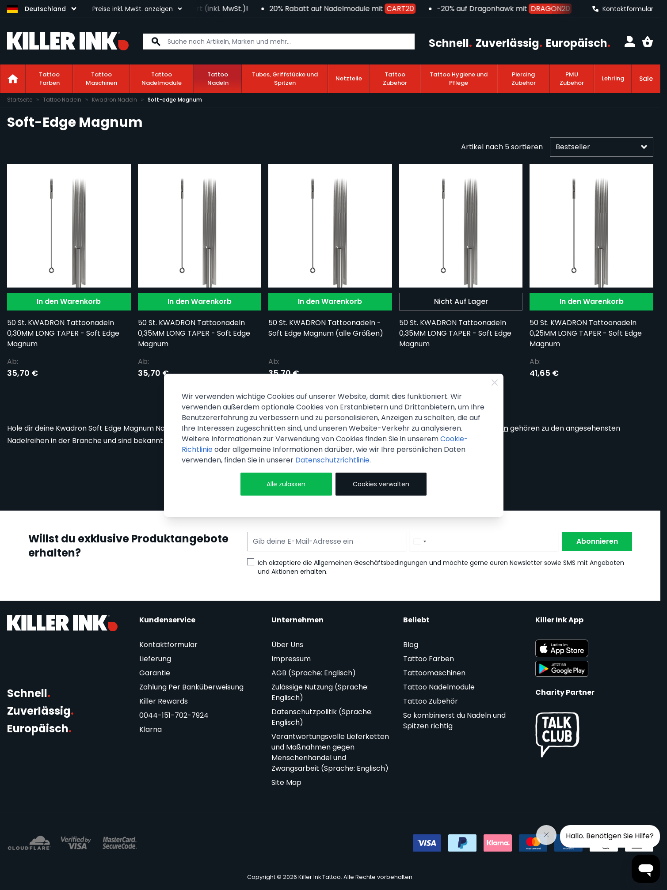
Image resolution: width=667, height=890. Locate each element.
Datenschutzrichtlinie (332, 460)
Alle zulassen (286, 484)
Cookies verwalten (381, 484)
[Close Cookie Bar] (494, 382)
